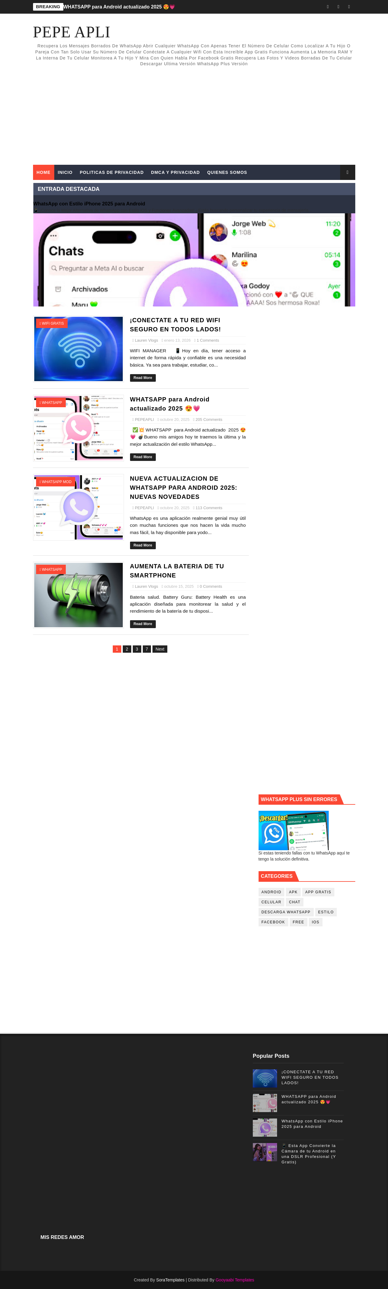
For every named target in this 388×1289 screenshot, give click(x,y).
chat (294, 902)
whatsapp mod (57, 482)
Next (160, 649)
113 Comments (209, 508)
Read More (143, 378)
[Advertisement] (244, 113)
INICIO (65, 172)
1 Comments (208, 340)
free (298, 922)
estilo (326, 912)
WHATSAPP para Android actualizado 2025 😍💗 (119, 7)
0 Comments (211, 586)
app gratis (318, 892)
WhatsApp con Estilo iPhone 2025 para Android (89, 204)
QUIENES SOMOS (227, 172)
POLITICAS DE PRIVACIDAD (112, 172)
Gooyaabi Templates (235, 1279)
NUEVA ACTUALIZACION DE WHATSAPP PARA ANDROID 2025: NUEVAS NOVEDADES (183, 487)
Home (44, 172)
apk (293, 892)
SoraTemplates (170, 1279)
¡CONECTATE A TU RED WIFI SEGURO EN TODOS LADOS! (310, 1077)
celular (272, 902)
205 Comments (209, 419)
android (272, 892)
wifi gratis (53, 323)
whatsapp (52, 403)
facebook (273, 922)
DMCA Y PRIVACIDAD (175, 172)
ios (315, 922)
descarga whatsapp (286, 912)
